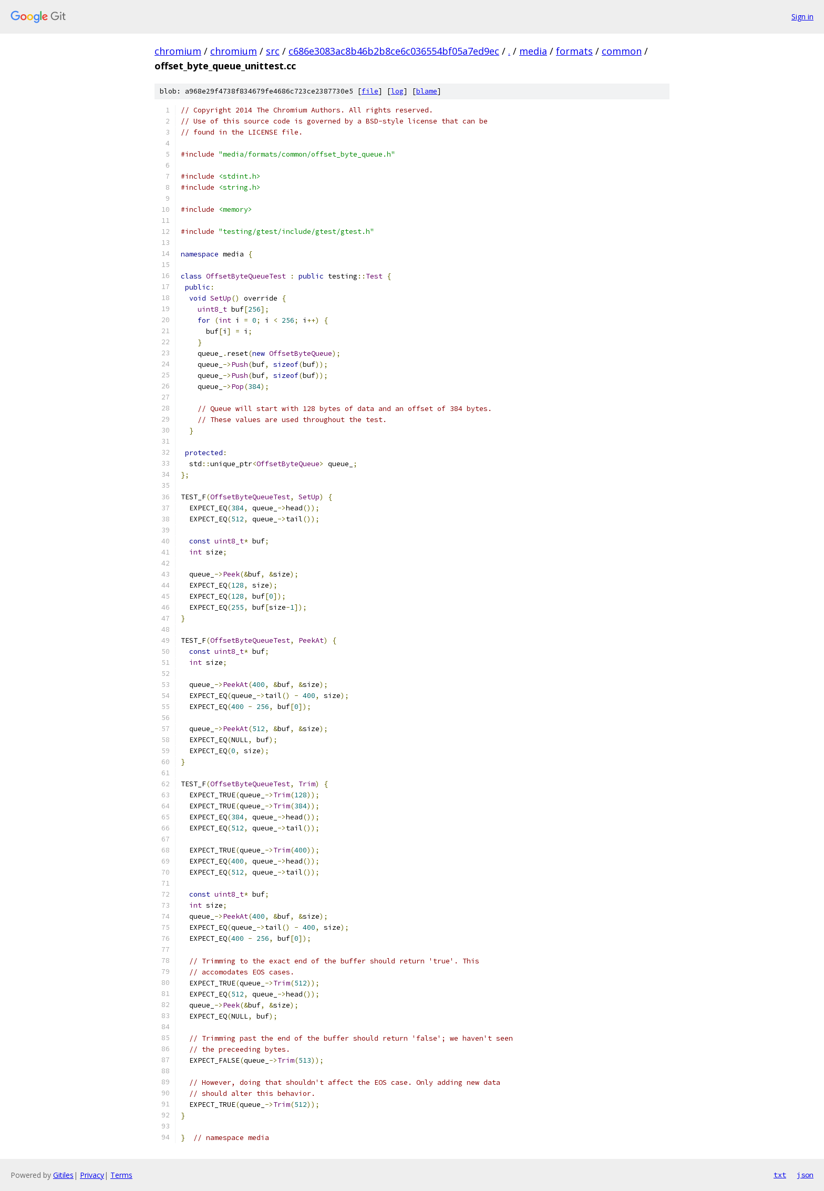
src (273, 51)
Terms (121, 1175)
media (533, 51)
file (370, 91)
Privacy (92, 1175)
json (805, 1174)
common (622, 51)
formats (574, 51)
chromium (177, 51)
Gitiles (63, 1175)
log (397, 91)
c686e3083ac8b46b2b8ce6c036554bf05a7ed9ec (394, 51)
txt (780, 1174)
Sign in (802, 17)
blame (426, 91)
